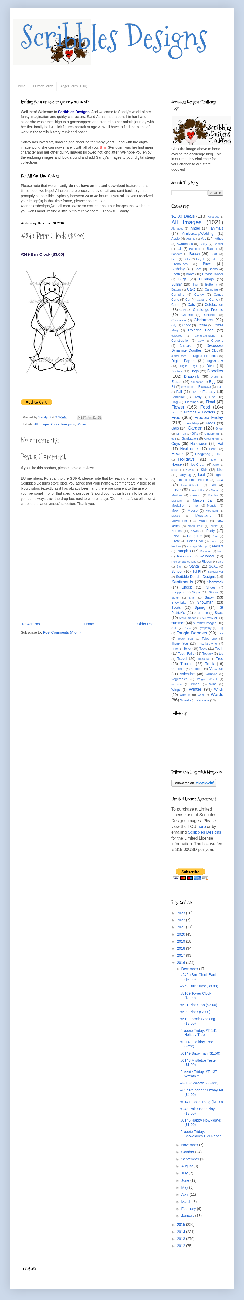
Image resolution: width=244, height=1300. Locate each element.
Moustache (203, 515)
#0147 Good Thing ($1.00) (201, 1102)
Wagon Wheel (207, 679)
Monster (212, 505)
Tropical (186, 664)
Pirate (175, 541)
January (188, 1216)
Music (203, 521)
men (196, 505)
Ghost (219, 428)
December (190, 969)
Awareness (185, 244)
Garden (195, 428)
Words (217, 694)
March (186, 1202)
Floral (210, 402)
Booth (175, 274)
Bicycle (200, 259)
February (189, 1209)
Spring (200, 607)
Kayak (190, 469)
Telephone (209, 638)
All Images (41, 424)
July (185, 1173)
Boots (190, 274)
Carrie (213, 299)
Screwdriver (215, 571)
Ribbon (207, 561)
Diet (215, 350)
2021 (181, 927)
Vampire (211, 674)
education (197, 381)
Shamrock (215, 582)
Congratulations (205, 335)
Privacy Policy (43, 86)
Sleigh (175, 597)
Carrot (175, 305)
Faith (220, 386)
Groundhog (211, 438)
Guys (175, 443)
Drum (214, 376)
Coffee (202, 325)
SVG (187, 628)
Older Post (145, 624)
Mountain (212, 510)
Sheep (187, 587)
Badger (218, 243)
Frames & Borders (199, 412)
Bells (187, 259)
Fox (174, 412)
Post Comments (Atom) (62, 632)
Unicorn (196, 669)
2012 (181, 1246)
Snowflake (178, 602)
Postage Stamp (197, 546)
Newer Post (31, 624)
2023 (181, 913)
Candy (199, 294)
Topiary (207, 653)
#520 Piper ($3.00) (195, 1012)
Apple (175, 238)
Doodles (215, 371)
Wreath (185, 700)
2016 (181, 962)
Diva (210, 366)
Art (203, 238)
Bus (195, 284)
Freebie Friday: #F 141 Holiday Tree (198, 1032)
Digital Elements (205, 356)
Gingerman (211, 433)
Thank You (179, 643)
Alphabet (177, 228)
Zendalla (202, 700)
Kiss (220, 470)
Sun (174, 628)
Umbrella (177, 669)
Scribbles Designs (114, 37)
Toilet (187, 649)
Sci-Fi (196, 571)
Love (176, 489)
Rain (220, 551)
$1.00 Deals (183, 216)
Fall (179, 392)
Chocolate (178, 320)
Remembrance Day (183, 561)
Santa (194, 566)
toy (221, 653)
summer (178, 623)
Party (210, 531)
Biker (215, 259)
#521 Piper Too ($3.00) (198, 1005)
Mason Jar (203, 500)
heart (213, 449)
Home (21, 86)
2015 (181, 1224)
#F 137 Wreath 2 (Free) (199, 1083)
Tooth (219, 649)
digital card (178, 355)
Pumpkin (184, 551)
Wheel (195, 684)
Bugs (182, 279)
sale (220, 561)
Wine (213, 684)
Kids (204, 470)
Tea (220, 633)
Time (174, 648)
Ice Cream (198, 464)
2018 (181, 948)
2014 (181, 1232)
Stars (219, 613)
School (176, 571)
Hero (220, 454)
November (190, 1145)
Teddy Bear (186, 638)
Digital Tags (188, 366)
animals (217, 228)
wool (201, 694)
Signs (196, 592)
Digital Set (215, 361)
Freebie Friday (208, 417)
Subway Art (210, 618)
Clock (55, 424)
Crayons (217, 340)
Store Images (187, 617)
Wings (175, 690)
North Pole (195, 526)
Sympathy (205, 628)
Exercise (204, 387)
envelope (187, 386)
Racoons (205, 551)
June (185, 1180)
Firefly (197, 397)
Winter (81, 424)
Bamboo (194, 248)
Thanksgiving (207, 643)
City (173, 325)
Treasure (203, 658)
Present (217, 546)
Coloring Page (201, 330)
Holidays (186, 459)
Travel (182, 658)
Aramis (190, 238)
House (176, 464)
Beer (174, 259)
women (185, 695)
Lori (213, 485)
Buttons (176, 289)
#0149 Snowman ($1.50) (200, 1053)
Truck (209, 664)
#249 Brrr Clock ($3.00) (199, 986)
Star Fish (201, 613)
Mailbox (176, 495)
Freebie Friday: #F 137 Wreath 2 (198, 1074)
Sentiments (182, 581)
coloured (176, 335)
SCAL (213, 566)
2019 (181, 941)
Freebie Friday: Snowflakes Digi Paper (200, 1134)
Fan (193, 391)
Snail (192, 597)
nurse (214, 526)
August (187, 1166)
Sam (179, 566)
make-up (195, 495)
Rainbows (184, 556)
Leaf (201, 475)
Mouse (175, 515)
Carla (200, 299)
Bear (213, 254)
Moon (175, 511)
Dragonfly (192, 376)
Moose (193, 511)
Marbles (213, 495)
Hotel (213, 459)
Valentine (187, 674)
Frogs (210, 423)
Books (213, 269)
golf (173, 438)
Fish (212, 397)
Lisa (219, 480)
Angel (195, 228)
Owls (195, 531)
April (185, 1194)
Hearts (177, 453)
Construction (180, 340)
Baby (203, 244)
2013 (181, 1239)
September (190, 1159)
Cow (201, 340)
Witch (218, 689)
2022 (181, 920)
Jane (215, 464)
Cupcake (186, 346)
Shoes (211, 587)
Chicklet (210, 315)
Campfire (211, 289)
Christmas (203, 319)
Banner (212, 249)
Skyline (213, 592)
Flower (177, 407)
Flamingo (192, 402)
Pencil (175, 536)
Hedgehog (202, 454)
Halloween (198, 443)
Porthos (176, 546)
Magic (215, 490)
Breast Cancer (212, 274)
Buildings (206, 279)
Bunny (176, 284)
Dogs (194, 371)
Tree (219, 658)
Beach (194, 254)
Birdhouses (179, 264)
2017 (181, 955)
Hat (220, 443)
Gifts (195, 433)
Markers (176, 500)
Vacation (216, 669)
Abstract (213, 216)
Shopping (178, 592)
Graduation (190, 438)
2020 (181, 934)
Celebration (214, 304)
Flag (174, 402)
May (185, 1187)
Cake (191, 289)
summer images (204, 623)
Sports (176, 608)
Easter (176, 381)
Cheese (187, 315)
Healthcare (189, 449)
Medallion (178, 505)
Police (214, 541)
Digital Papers (183, 361)
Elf (173, 387)
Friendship (191, 423)
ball (179, 249)
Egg (212, 381)
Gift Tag (181, 433)
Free (175, 417)
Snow (209, 597)
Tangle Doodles (192, 633)
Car (188, 299)
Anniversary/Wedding (197, 234)
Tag (220, 628)
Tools (203, 649)
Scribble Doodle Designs (196, 577)
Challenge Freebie (208, 310)
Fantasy (208, 392)
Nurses (176, 531)
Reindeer (207, 556)
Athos (219, 238)
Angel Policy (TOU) (73, 86)
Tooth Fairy (186, 653)
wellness (176, 684)
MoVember (179, 521)
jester (174, 469)
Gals (175, 428)
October (188, 1152)
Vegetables (179, 679)
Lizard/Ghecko (190, 485)
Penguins (68, 424)
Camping (177, 294)
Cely (182, 310)
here (202, 826)
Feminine (178, 397)
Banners (176, 253)
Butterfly (211, 284)
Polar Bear (195, 541)
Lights (218, 475)
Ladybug (185, 475)
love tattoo (198, 490)
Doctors (176, 371)
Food (205, 407)
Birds (207, 264)
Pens (215, 536)
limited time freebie (193, 480)
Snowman (205, 602)
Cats (191, 304)
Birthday (178, 269)
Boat (198, 269)
